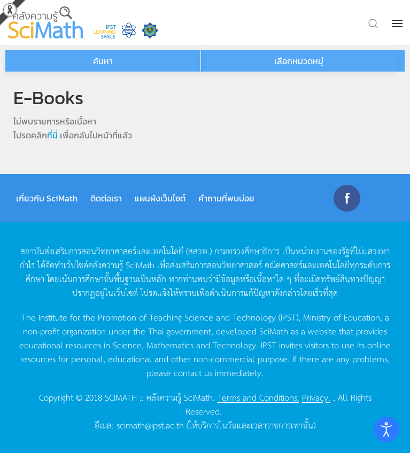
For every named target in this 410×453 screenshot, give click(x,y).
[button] (398, 23)
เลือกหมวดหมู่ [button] (298, 60)
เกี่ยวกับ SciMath (47, 198)
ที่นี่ (52, 135)
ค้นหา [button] (103, 60)
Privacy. (316, 397)
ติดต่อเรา (106, 198)
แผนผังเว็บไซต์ (160, 198)
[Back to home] (45, 22)
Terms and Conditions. (258, 397)
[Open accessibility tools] (386, 429)
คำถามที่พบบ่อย (226, 198)
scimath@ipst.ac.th (150, 425)
